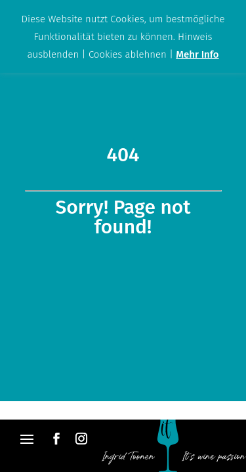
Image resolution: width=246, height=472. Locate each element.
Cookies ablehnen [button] (128, 54)
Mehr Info (197, 54)
